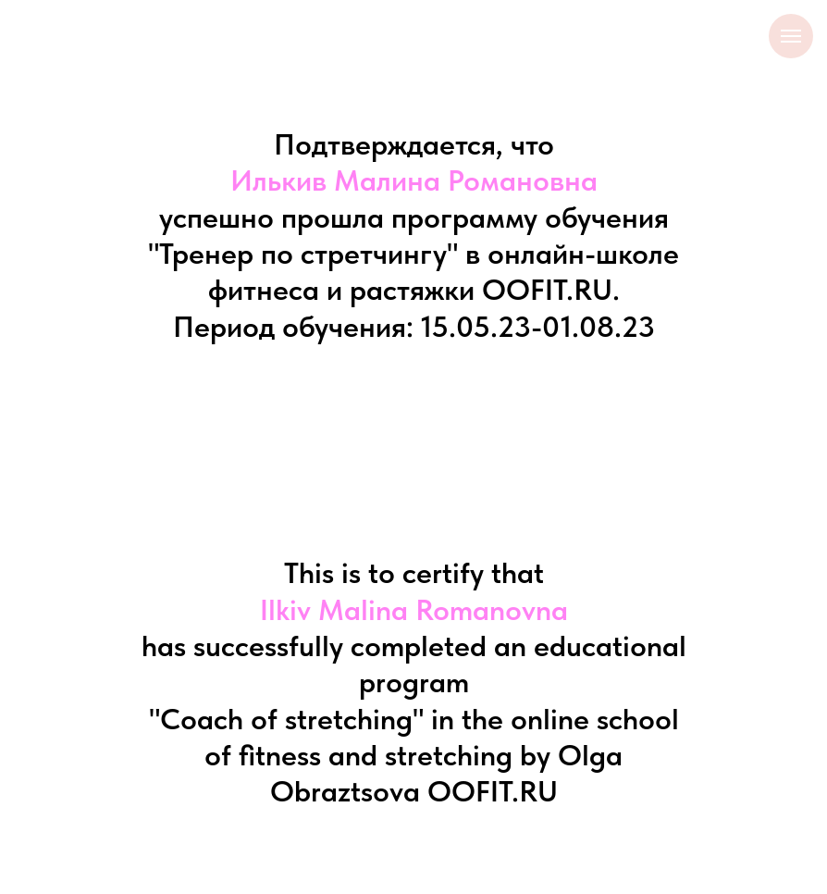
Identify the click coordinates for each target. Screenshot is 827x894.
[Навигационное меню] (791, 36)
